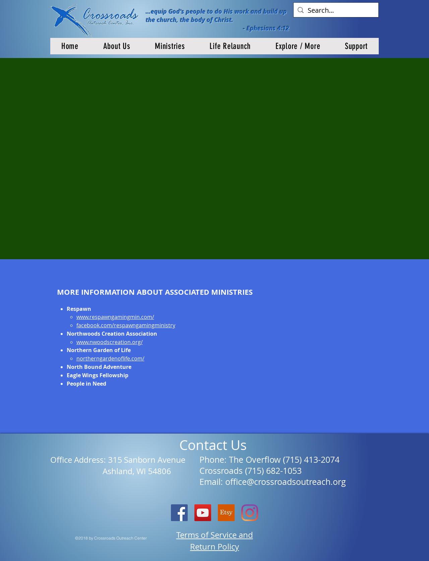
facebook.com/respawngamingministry (125, 325)
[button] (116, 46)
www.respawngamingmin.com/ (115, 317)
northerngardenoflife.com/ (110, 358)
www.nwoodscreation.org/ (109, 342)
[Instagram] (249, 512)
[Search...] (336, 10)
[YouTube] (202, 512)
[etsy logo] (226, 512)
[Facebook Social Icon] (179, 512)
